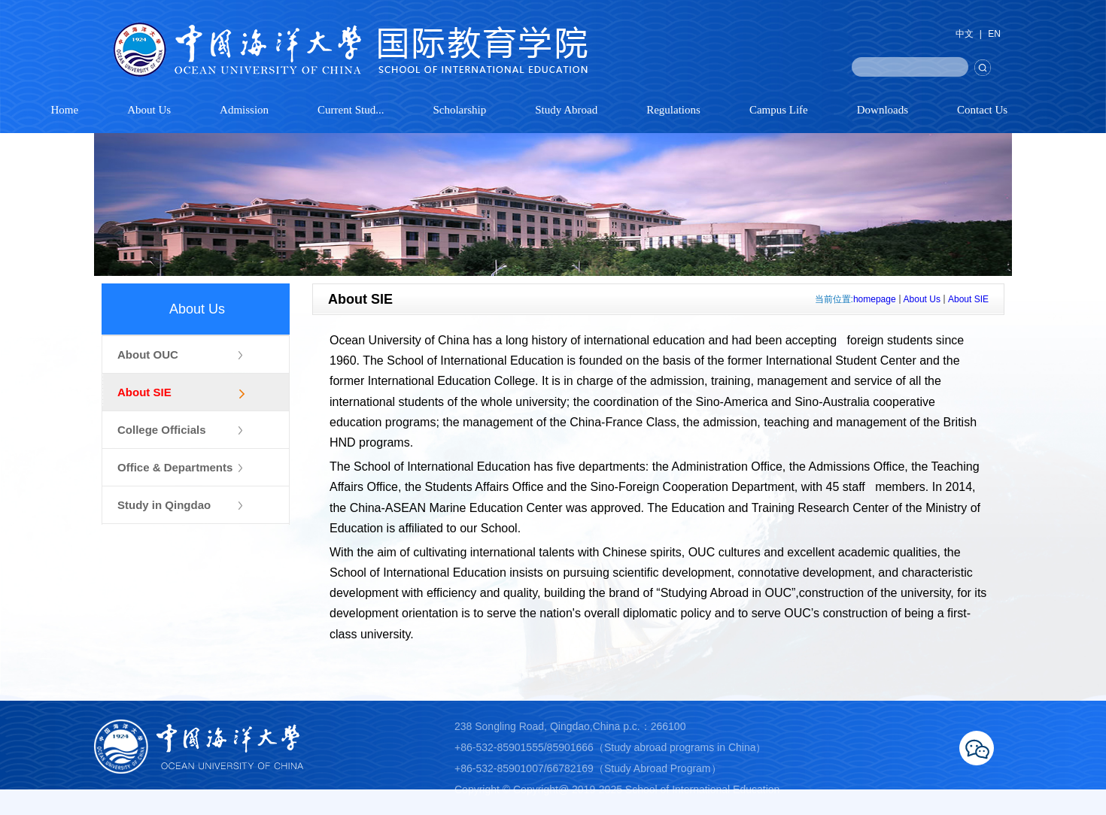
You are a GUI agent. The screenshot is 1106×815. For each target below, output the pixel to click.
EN (994, 34)
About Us (922, 299)
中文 (965, 34)
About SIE (968, 299)
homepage (874, 299)
